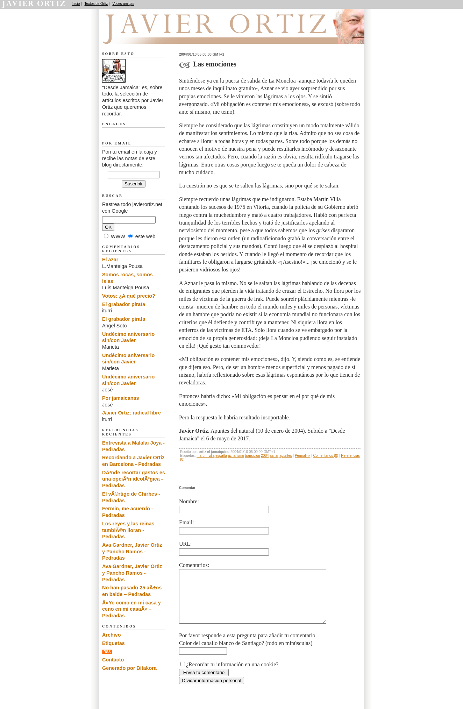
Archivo (111, 635)
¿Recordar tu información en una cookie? (232, 675)
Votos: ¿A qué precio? (128, 296)
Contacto (113, 659)
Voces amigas (123, 4)
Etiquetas (113, 643)
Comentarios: (194, 565)
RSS (107, 652)
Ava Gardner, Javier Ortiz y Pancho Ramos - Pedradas (132, 551)
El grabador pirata (123, 304)
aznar (274, 456)
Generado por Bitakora (129, 668)
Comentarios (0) (326, 456)
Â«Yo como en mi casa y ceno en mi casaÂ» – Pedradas (131, 609)
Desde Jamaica (139, 35)
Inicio (76, 4)
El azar (110, 259)
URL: (185, 544)
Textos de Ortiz (96, 4)
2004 (265, 456)
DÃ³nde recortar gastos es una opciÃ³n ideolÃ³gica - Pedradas (133, 479)
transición (252, 456)
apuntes (285, 456)
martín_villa (205, 456)
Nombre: (189, 501)
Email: (186, 522)
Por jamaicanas (120, 398)
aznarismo (236, 456)
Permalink (302, 456)
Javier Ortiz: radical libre (131, 413)
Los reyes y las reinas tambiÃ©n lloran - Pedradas (128, 530)
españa (221, 456)
